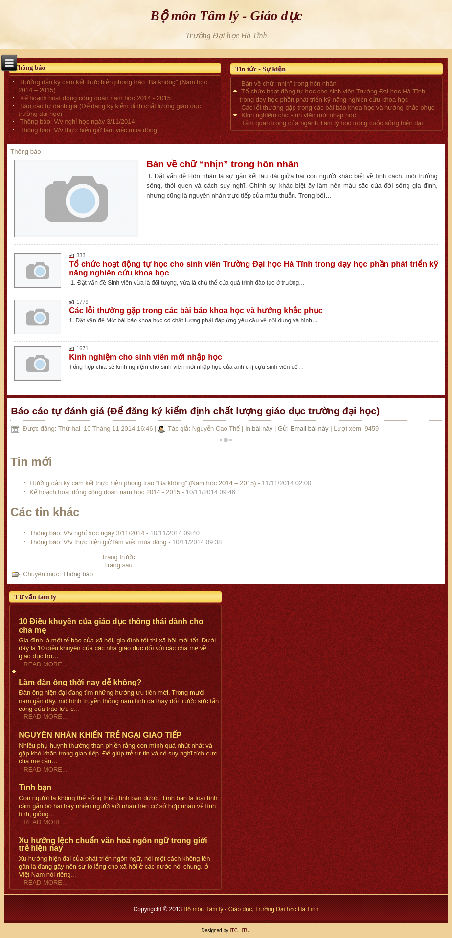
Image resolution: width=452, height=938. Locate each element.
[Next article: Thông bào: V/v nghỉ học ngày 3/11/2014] (118, 565)
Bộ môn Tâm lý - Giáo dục (226, 15)
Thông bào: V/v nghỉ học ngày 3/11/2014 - (114, 533)
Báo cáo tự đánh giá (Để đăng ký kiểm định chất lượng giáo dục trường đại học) (195, 411)
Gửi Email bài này (304, 428)
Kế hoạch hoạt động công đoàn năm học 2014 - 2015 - (132, 492)
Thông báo (25, 151)
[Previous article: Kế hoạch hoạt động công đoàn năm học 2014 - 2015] (118, 557)
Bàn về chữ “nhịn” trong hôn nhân (222, 164)
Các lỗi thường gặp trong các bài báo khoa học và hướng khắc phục (196, 310)
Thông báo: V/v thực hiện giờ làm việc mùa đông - (125, 542)
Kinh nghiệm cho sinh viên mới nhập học (145, 357)
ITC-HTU (239, 930)
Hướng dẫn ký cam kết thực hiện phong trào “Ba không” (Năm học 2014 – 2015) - (170, 483)
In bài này (259, 428)
